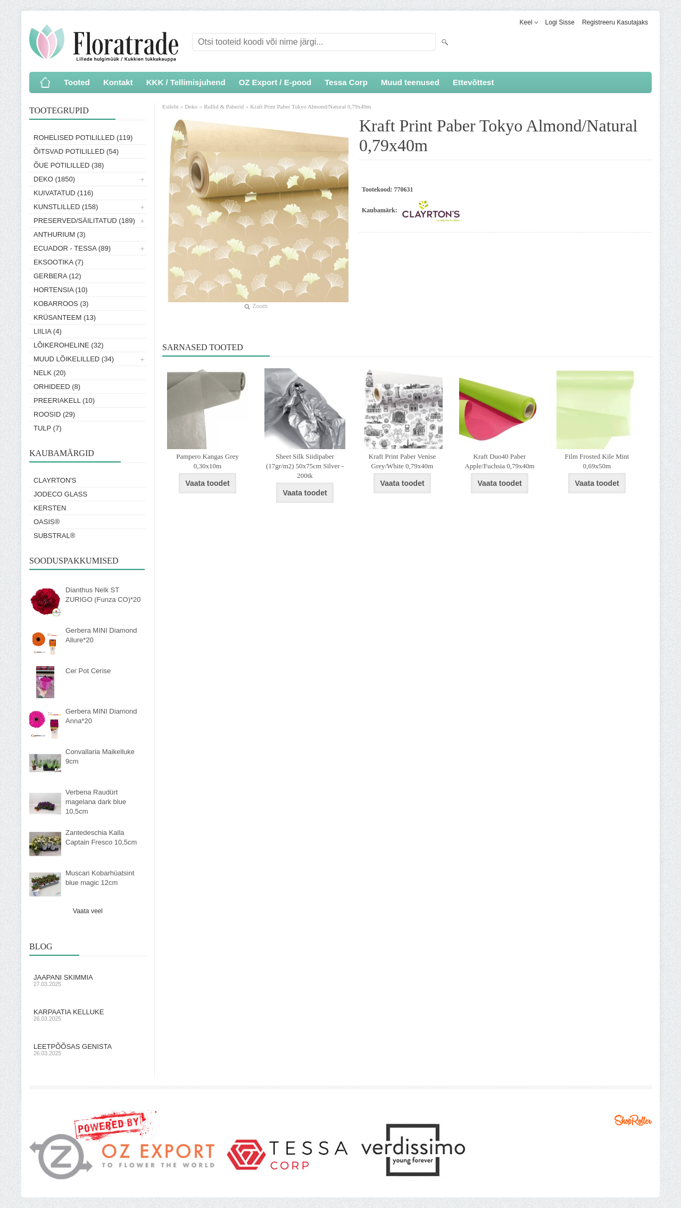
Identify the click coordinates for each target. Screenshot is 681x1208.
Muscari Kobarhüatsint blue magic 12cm (99, 878)
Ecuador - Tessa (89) (72, 248)
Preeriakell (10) (64, 400)
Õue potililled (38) (69, 165)
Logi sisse (560, 22)
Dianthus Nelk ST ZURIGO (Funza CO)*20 (103, 594)
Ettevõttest (473, 82)
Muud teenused (410, 82)
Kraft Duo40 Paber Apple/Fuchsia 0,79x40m (499, 461)
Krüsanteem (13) (65, 317)
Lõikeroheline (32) (69, 345)
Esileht (171, 106)
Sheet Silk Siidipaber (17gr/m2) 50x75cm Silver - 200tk (305, 465)
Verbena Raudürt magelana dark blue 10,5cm (95, 801)
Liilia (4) (48, 331)
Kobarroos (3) (61, 304)
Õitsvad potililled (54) (76, 151)
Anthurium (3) (60, 234)
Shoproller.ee (633, 1120)
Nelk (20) (50, 373)
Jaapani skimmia (88, 980)
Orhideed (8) (57, 387)
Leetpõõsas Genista (88, 1049)
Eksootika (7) (59, 262)
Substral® (54, 536)
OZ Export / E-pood (275, 82)
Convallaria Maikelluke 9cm (100, 756)
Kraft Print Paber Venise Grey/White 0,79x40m (402, 461)
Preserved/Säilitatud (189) (84, 221)
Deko (191, 106)
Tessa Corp (346, 82)
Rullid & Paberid (224, 106)
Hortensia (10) (61, 290)
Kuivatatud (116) (63, 193)
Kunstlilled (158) (66, 207)
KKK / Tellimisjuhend (186, 82)
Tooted (77, 82)
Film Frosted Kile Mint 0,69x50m (597, 461)
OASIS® (47, 522)
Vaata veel (88, 911)
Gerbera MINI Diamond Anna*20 (101, 716)
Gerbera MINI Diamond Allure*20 (101, 635)
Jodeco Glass (60, 494)
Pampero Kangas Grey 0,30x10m (207, 461)
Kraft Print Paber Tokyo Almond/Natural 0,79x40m (310, 106)
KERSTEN (50, 508)
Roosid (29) (54, 414)
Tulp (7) (48, 428)
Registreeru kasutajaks (615, 22)
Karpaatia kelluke (88, 1015)
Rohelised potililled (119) (83, 138)
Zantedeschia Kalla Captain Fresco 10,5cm (101, 837)
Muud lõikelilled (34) (74, 359)
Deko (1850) (54, 179)
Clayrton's (55, 480)
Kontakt (118, 82)
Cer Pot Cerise (88, 671)
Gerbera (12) (57, 276)
